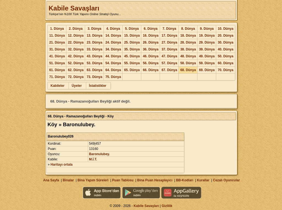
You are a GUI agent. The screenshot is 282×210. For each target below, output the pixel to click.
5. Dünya (132, 29)
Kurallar (203, 180)
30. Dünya (226, 42)
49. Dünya (207, 56)
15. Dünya (132, 35)
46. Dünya (151, 56)
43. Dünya (94, 56)
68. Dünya (188, 70)
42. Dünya (76, 56)
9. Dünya (207, 29)
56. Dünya (151, 63)
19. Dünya (207, 35)
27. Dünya (169, 42)
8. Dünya (188, 29)
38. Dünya (188, 49)
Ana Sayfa (51, 180)
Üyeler (77, 86)
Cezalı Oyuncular (226, 180)
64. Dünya (113, 70)
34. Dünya (113, 49)
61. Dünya (57, 70)
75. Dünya (113, 77)
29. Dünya (207, 42)
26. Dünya (151, 42)
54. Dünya (113, 63)
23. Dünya (94, 42)
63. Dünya (94, 70)
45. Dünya (132, 56)
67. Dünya (169, 70)
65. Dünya (132, 70)
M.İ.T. (93, 159)
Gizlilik (167, 206)
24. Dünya (113, 42)
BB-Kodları (184, 180)
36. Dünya (151, 49)
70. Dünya (226, 70)
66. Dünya (151, 70)
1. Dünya (57, 29)
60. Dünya (226, 63)
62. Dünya (76, 70)
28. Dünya (188, 42)
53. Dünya (94, 63)
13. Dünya (94, 35)
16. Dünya (151, 35)
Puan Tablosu (123, 180)
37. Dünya (169, 49)
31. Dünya (57, 49)
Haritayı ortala (62, 164)
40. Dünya (226, 49)
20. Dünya (226, 35)
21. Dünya (57, 42)
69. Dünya (207, 70)
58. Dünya (188, 63)
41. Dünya (57, 56)
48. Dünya (188, 56)
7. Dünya (169, 29)
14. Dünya (113, 35)
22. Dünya (76, 42)
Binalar (68, 180)
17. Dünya (169, 35)
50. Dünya (226, 56)
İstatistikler (97, 86)
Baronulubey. (99, 154)
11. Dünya (57, 35)
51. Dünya (57, 63)
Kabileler (57, 86)
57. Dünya (169, 63)
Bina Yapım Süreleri (93, 180)
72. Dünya (76, 77)
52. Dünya (76, 63)
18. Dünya (188, 35)
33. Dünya (94, 49)
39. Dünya (207, 49)
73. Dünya (94, 77)
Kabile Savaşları (73, 8)
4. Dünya (113, 29)
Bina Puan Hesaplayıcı (154, 180)
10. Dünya (226, 29)
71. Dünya (57, 77)
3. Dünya (94, 29)
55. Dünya (132, 63)
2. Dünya (76, 29)
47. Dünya (169, 56)
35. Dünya (132, 49)
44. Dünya (113, 56)
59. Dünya (207, 63)
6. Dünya (151, 29)
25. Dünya (132, 42)
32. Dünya (76, 49)
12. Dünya (76, 35)
